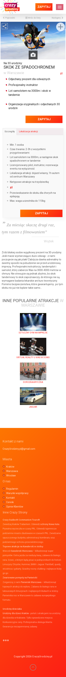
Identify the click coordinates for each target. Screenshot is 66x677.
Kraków (10, 466)
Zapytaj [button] (43, 6)
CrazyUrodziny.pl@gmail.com (19, 448)
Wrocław (11, 475)
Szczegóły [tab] (10, 131)
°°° (6, 641)
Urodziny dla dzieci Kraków (16, 613)
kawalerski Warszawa (22, 551)
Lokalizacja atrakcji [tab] (28, 131)
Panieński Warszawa (31, 582)
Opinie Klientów (14, 506)
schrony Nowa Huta (49, 524)
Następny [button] (57, 18)
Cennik (10, 502)
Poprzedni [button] (9, 18)
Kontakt (10, 497)
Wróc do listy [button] (33, 18)
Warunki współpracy (17, 493)
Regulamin (12, 488)
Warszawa (12, 471)
